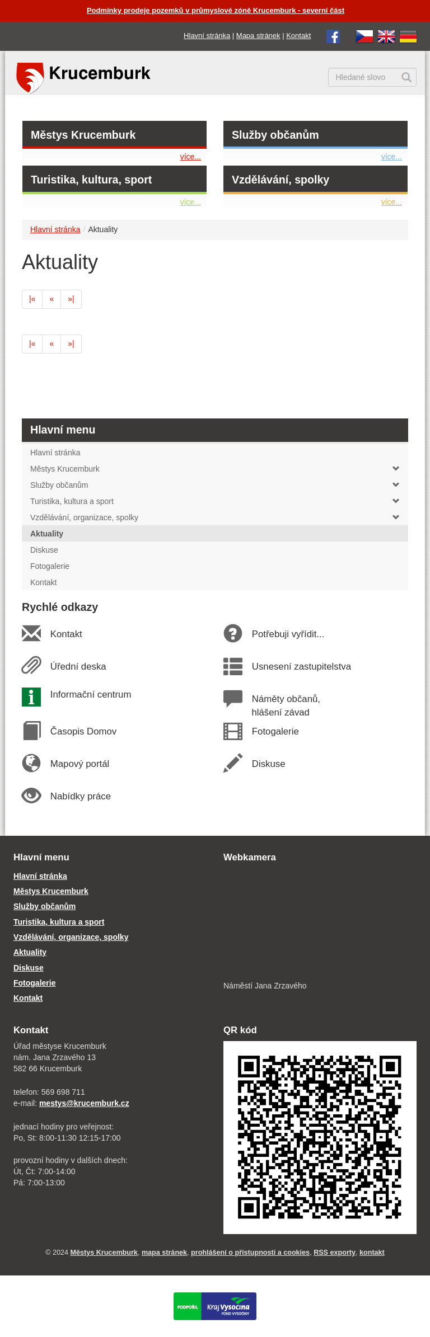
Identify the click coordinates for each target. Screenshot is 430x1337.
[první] (32, 299)
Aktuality (29, 952)
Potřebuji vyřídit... (287, 634)
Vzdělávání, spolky (280, 179)
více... (190, 156)
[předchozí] (51, 299)
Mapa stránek (258, 35)
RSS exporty (335, 1252)
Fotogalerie (274, 731)
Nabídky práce (80, 796)
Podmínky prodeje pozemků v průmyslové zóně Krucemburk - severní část (215, 10)
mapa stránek (164, 1252)
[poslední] (70, 299)
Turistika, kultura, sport (91, 179)
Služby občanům (275, 135)
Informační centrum (90, 694)
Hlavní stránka (207, 35)
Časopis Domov (83, 731)
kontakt (372, 1252)
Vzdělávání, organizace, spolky (215, 517)
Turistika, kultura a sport (215, 501)
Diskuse (268, 764)
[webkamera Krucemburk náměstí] (320, 923)
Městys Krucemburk (83, 135)
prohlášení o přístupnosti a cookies (250, 1252)
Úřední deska (78, 666)
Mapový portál (79, 764)
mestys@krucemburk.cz (84, 1103)
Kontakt (298, 35)
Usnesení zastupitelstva (301, 666)
